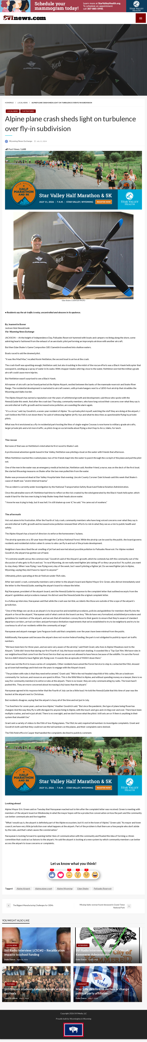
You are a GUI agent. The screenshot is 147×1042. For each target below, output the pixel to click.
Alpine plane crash (43, 888)
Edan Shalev (83, 888)
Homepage (9, 103)
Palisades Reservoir (103, 888)
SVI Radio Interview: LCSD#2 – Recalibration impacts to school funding (34, 952)
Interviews (83, 945)
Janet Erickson (11, 998)
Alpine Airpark (23, 888)
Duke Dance (10, 959)
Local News (23, 103)
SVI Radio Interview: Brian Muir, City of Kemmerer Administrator (102, 952)
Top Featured (28, 111)
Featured (11, 984)
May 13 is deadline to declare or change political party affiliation (102, 991)
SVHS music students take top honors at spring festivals (36, 991)
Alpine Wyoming (64, 888)
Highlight (82, 984)
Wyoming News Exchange (21, 141)
